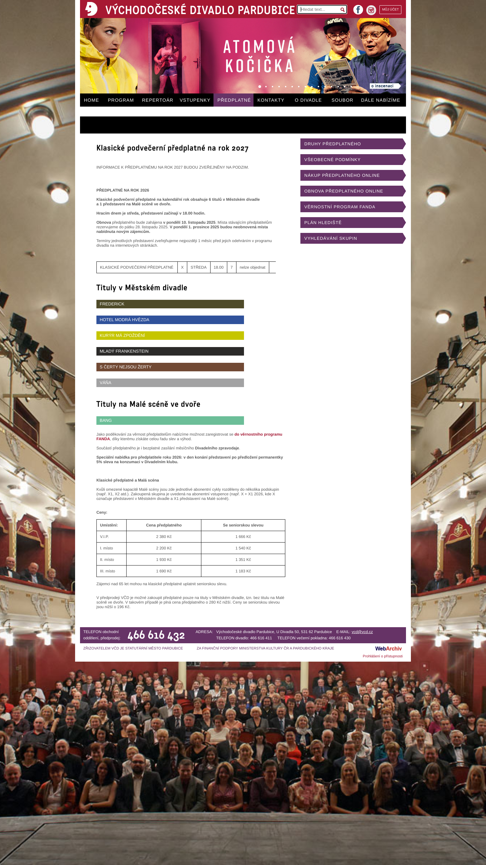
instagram (371, 10)
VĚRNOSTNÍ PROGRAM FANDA (339, 206)
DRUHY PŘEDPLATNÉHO (332, 143)
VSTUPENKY (195, 100)
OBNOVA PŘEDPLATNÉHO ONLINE (343, 191)
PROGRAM (121, 100)
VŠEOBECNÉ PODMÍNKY (332, 159)
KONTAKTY (270, 100)
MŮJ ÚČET (390, 9)
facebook (358, 7)
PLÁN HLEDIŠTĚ (323, 222)
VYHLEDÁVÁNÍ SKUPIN (330, 238)
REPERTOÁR (157, 100)
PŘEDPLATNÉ (234, 100)
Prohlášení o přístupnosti (383, 656)
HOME (91, 100)
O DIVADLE (308, 100)
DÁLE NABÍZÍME (380, 100)
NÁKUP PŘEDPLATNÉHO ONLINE (342, 175)
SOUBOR (343, 100)
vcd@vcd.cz (362, 631)
